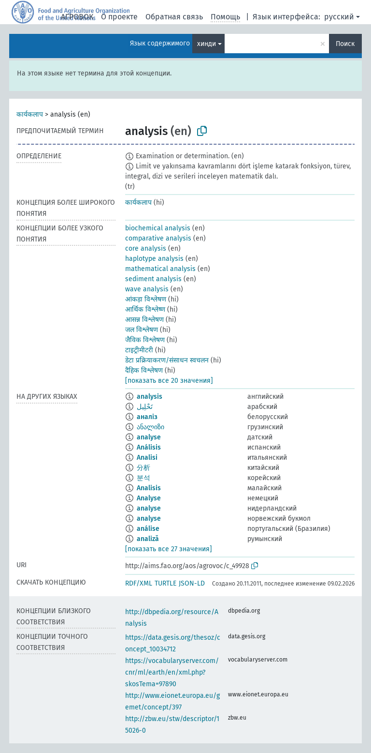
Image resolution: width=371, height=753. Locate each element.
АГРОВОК (77, 16)
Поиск (345, 44)
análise (148, 529)
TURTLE (165, 583)
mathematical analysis (160, 269)
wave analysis (147, 289)
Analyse (149, 498)
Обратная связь (174, 16)
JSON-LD (192, 583)
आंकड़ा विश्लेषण (145, 299)
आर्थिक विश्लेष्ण (145, 309)
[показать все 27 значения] (168, 549)
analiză (148, 539)
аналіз (147, 417)
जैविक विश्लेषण (145, 340)
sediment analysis (153, 279)
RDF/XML (138, 583)
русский (339, 16)
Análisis (149, 447)
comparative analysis (158, 238)
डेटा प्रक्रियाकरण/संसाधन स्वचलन (167, 360)
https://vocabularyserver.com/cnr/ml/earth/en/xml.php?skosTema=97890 (172, 672)
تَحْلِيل (145, 407)
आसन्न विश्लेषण (144, 320)
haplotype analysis (154, 259)
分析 (143, 468)
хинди (206, 44)
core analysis (145, 248)
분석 (143, 478)
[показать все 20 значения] (169, 380)
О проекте (119, 16)
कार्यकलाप (29, 114)
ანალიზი (150, 427)
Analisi (147, 457)
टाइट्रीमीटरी (139, 350)
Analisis (149, 488)
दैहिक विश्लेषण (144, 370)
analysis (149, 396)
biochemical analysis (157, 228)
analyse (149, 437)
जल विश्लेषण (141, 330)
